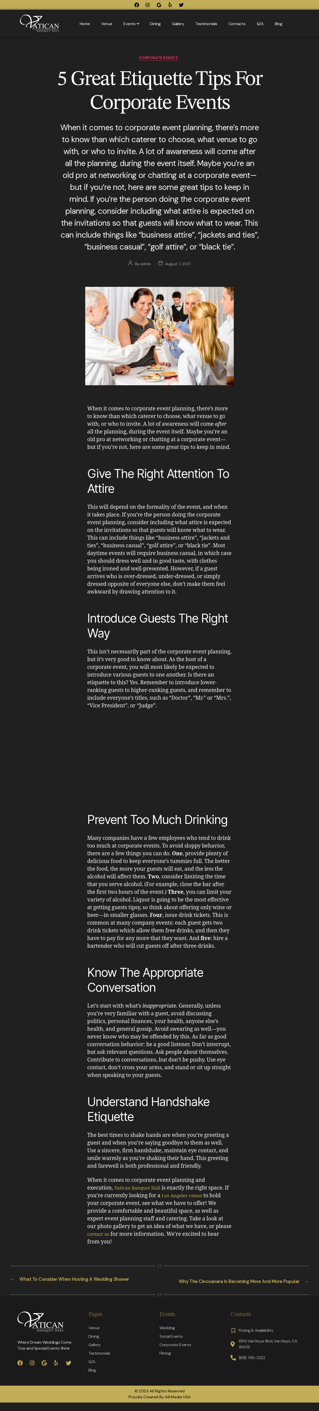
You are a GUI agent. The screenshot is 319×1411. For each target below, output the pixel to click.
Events (131, 23)
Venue (106, 23)
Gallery (178, 23)
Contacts (237, 23)
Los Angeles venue (190, 1197)
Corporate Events (159, 59)
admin (145, 265)
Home (85, 23)
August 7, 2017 (178, 265)
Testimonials (206, 23)
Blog (278, 23)
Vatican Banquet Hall (140, 1189)
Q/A (260, 23)
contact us (99, 1235)
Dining (155, 23)
